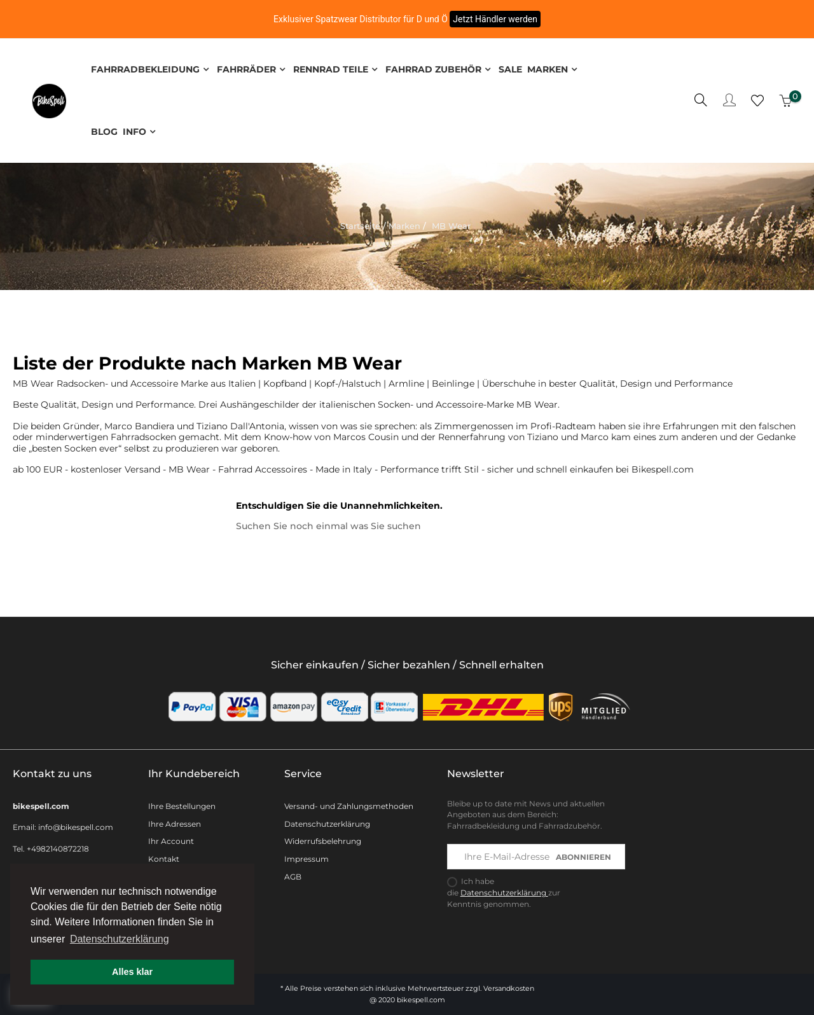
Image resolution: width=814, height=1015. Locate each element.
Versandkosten (508, 985)
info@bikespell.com (75, 824)
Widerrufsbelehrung (322, 838)
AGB (292, 874)
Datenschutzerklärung (327, 820)
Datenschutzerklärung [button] (119, 939)
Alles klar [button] (132, 972)
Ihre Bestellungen (182, 803)
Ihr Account (171, 838)
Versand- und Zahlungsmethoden (348, 803)
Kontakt (163, 856)
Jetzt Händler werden (495, 19)
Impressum (306, 856)
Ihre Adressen (174, 820)
